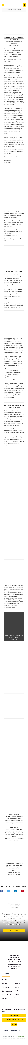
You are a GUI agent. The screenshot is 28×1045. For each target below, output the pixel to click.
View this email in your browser (14, 9)
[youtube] (15, 1024)
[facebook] (12, 1024)
